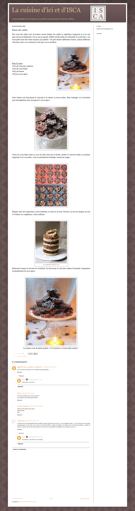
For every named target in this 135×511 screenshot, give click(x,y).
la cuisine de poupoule (23, 406)
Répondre (19, 372)
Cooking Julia (21, 420)
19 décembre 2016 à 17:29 (49, 367)
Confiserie (24, 356)
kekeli (18, 393)
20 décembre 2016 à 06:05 (36, 406)
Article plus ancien (85, 498)
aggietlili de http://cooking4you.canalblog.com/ (29, 367)
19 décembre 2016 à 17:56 (35, 379)
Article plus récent (17, 498)
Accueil (51, 498)
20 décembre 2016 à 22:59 (35, 437)
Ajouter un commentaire (19, 449)
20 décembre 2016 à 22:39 (32, 420)
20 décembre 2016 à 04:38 (27, 393)
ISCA (23, 379)
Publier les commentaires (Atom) (28, 501)
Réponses (21, 376)
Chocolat (20, 356)
